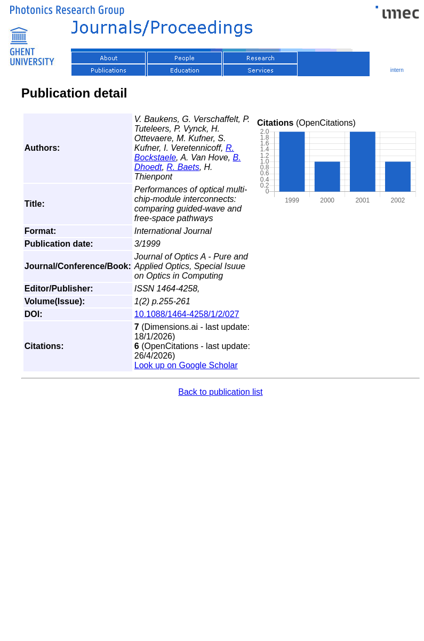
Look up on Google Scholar (186, 365)
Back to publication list (220, 391)
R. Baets (182, 167)
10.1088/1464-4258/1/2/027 (186, 314)
